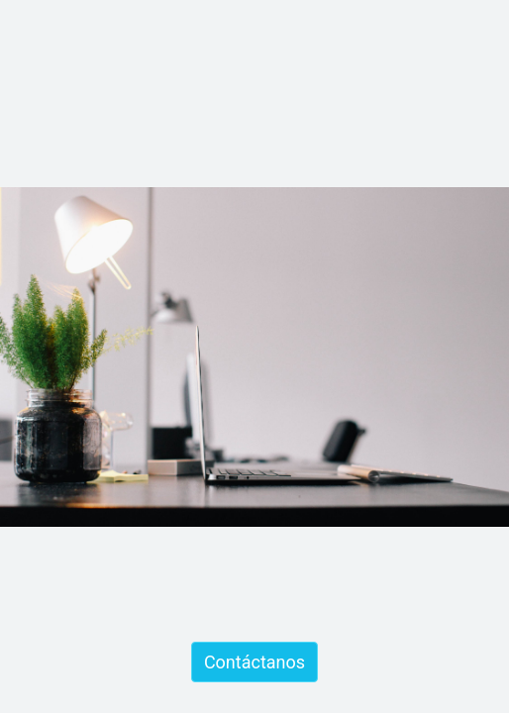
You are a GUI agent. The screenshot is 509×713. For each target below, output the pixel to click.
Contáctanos (254, 662)
